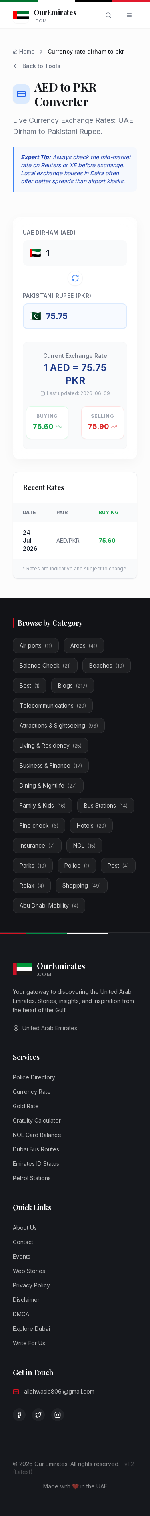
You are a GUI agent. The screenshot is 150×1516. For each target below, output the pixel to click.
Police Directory (34, 1077)
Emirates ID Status (36, 1163)
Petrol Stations (32, 1178)
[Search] (108, 15)
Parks (33, 865)
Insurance (37, 845)
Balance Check (45, 665)
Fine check (39, 825)
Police (76, 865)
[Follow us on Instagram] (57, 1414)
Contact (23, 1242)
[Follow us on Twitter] (38, 1414)
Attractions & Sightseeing (59, 725)
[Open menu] (129, 15)
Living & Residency (51, 745)
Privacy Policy (31, 1285)
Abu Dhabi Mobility (49, 905)
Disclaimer (26, 1299)
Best (30, 685)
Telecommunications (53, 705)
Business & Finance (51, 765)
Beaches (106, 665)
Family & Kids (43, 805)
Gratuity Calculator (37, 1120)
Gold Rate (26, 1106)
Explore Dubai (31, 1328)
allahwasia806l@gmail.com (59, 1391)
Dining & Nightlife (48, 785)
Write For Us (29, 1343)
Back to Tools (36, 65)
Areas (83, 645)
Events (21, 1256)
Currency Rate (32, 1091)
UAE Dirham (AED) (49, 232)
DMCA (21, 1314)
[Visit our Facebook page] (19, 1414)
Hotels (91, 825)
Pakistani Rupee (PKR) (57, 295)
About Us (25, 1227)
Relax (32, 885)
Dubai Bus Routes (36, 1149)
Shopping (81, 885)
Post (118, 865)
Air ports (36, 645)
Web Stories (29, 1270)
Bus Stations (106, 805)
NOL (84, 845)
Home (24, 51)
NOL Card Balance (37, 1134)
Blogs (72, 685)
